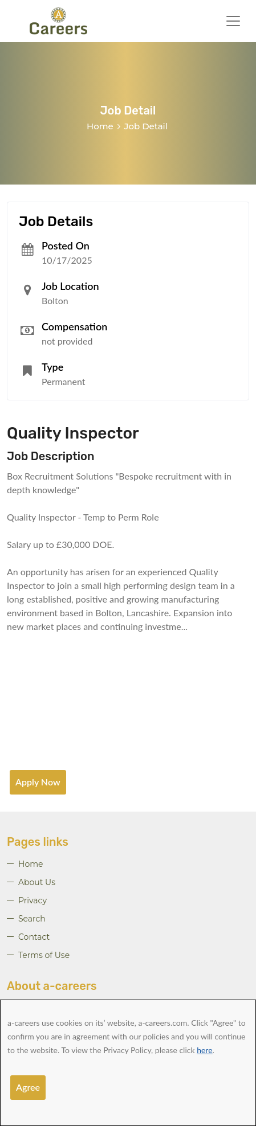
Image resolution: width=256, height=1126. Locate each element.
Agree (28, 1087)
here (204, 1050)
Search (32, 919)
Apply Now (37, 781)
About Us (36, 882)
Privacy (32, 900)
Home (100, 126)
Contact (34, 937)
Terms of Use (44, 955)
